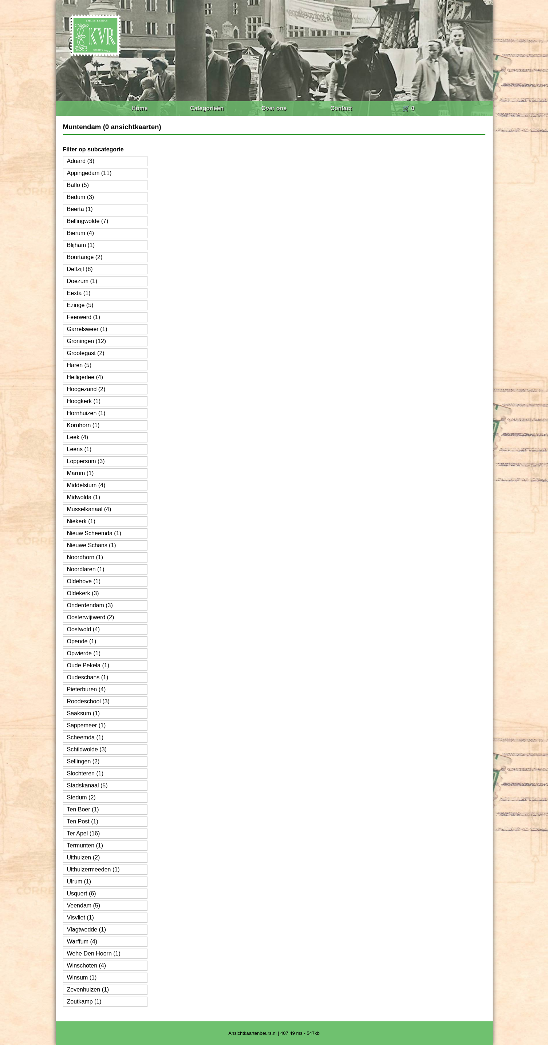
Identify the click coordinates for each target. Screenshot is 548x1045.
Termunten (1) (85, 845)
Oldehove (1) (84, 581)
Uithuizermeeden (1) (93, 869)
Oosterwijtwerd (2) (90, 617)
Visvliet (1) (80, 917)
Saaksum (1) (83, 713)
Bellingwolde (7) (88, 221)
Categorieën (207, 108)
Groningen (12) (86, 341)
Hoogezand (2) (86, 389)
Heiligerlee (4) (85, 377)
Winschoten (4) (86, 965)
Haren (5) (79, 365)
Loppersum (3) (86, 461)
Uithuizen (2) (83, 857)
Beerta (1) (80, 209)
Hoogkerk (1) (83, 401)
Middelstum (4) (86, 485)
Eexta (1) (79, 293)
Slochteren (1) (85, 773)
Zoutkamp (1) (84, 1001)
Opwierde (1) (83, 653)
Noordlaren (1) (86, 569)
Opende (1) (81, 641)
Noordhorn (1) (85, 557)
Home (139, 108)
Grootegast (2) (86, 353)
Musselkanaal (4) (89, 509)
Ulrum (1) (79, 881)
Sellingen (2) (83, 761)
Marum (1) (80, 473)
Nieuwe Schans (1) (91, 545)
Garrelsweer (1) (87, 329)
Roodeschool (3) (88, 701)
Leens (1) (79, 449)
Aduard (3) (81, 161)
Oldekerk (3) (83, 593)
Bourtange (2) (85, 257)
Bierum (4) (80, 233)
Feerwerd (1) (83, 317)
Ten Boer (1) (83, 809)
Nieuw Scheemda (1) (94, 533)
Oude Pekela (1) (88, 665)
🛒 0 (408, 108)
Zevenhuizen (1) (88, 989)
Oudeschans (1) (88, 677)
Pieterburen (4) (86, 689)
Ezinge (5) (80, 305)
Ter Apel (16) (83, 833)
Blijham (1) (81, 245)
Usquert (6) (81, 893)
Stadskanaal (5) (87, 785)
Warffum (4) (82, 941)
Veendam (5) (83, 905)
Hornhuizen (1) (86, 413)
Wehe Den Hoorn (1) (94, 953)
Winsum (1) (82, 977)
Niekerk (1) (81, 521)
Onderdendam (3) (90, 605)
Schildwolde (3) (87, 749)
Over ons (274, 108)
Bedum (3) (80, 197)
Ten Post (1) (82, 821)
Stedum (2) (81, 797)
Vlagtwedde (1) (86, 929)
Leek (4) (77, 437)
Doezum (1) (82, 281)
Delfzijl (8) (80, 269)
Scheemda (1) (85, 737)
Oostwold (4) (83, 629)
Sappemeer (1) (86, 725)
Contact (341, 108)
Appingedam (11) (89, 173)
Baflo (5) (78, 185)
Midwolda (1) (83, 497)
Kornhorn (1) (83, 425)
